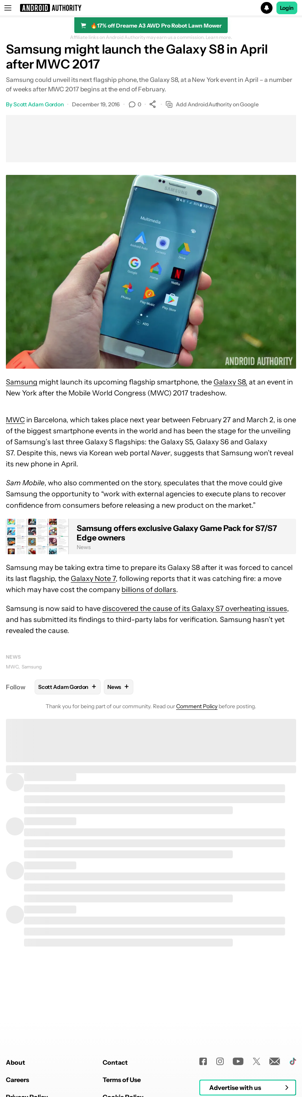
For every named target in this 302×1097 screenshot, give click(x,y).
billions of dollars (149, 589)
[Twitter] (256, 1061)
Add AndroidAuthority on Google (212, 104)
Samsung (21, 382)
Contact (115, 1062)
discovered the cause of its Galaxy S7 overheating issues (194, 608)
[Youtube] (238, 1061)
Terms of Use (122, 1080)
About (15, 1062)
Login (287, 7)
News (13, 657)
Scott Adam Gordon (38, 104)
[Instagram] (220, 1061)
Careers (17, 1080)
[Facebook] (203, 1061)
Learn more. (219, 37)
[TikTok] (292, 1061)
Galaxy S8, (230, 382)
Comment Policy (196, 706)
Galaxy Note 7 (93, 578)
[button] (151, 8)
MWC (15, 420)
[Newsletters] (274, 1061)
